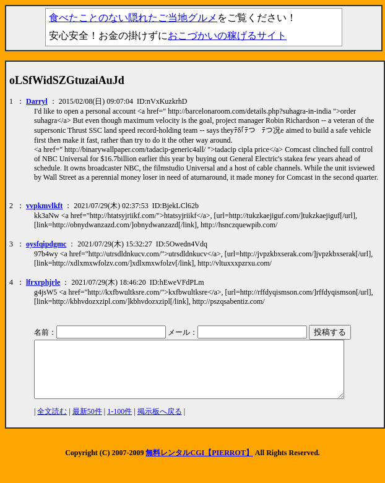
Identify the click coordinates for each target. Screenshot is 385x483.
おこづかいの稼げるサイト (227, 35)
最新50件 (87, 422)
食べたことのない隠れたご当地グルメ (133, 17)
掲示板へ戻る (159, 422)
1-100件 (119, 422)
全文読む (52, 422)
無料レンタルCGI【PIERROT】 (199, 464)
